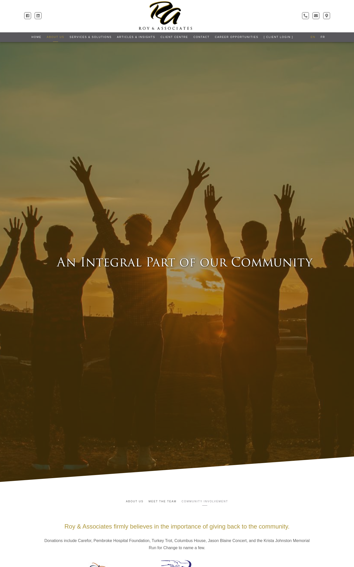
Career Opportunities (236, 37)
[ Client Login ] (278, 37)
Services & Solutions (91, 37)
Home (37, 37)
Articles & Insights (136, 37)
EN (313, 37)
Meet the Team (162, 501)
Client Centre (174, 37)
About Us (55, 37)
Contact (202, 37)
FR (323, 37)
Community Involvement (205, 501)
